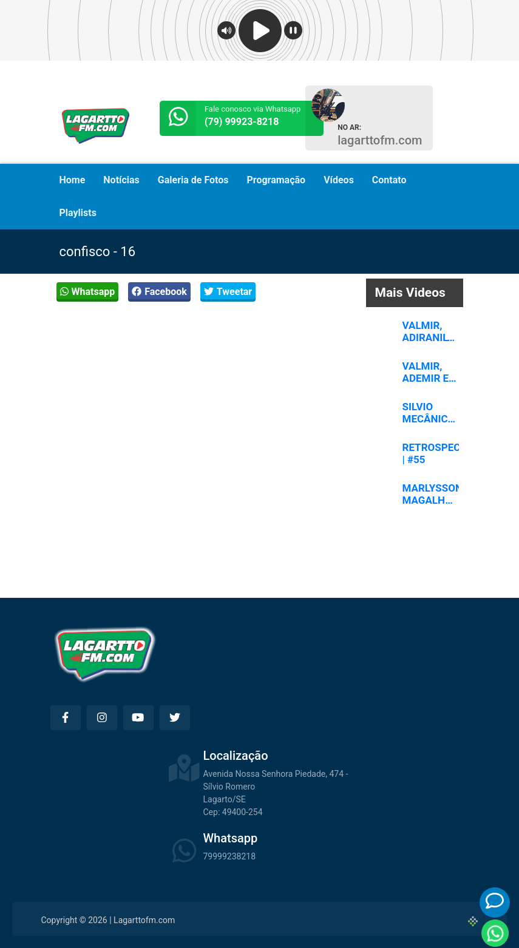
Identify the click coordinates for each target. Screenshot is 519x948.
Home (72, 180)
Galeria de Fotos (193, 180)
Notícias (121, 180)
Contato (389, 180)
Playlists (78, 212)
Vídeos (339, 180)
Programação (276, 180)
